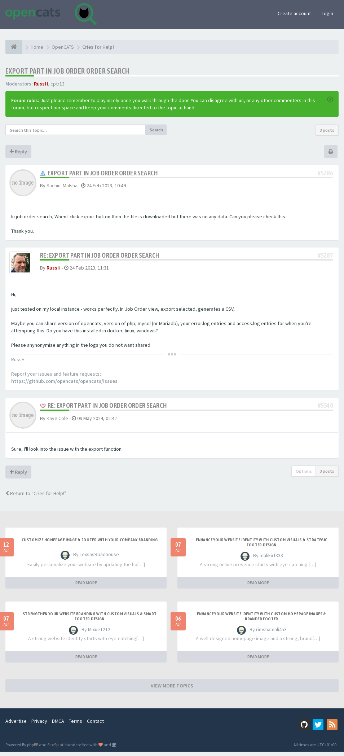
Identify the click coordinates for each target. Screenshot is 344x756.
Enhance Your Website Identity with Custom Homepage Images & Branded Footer (261, 621)
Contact (95, 725)
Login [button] (327, 13)
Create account (294, 13)
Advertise (16, 725)
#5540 (325, 410)
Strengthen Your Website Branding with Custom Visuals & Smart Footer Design (90, 621)
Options (304, 475)
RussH (41, 83)
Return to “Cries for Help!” (35, 497)
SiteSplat (55, 749)
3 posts (327, 130)
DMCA (58, 725)
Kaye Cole (57, 422)
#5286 (325, 173)
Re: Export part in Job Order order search (99, 255)
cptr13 (57, 83)
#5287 (325, 255)
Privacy (39, 725)
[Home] (13, 47)
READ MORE (86, 587)
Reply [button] (18, 151)
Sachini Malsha (62, 185)
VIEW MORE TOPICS (172, 690)
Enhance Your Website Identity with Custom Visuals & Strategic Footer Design (261, 547)
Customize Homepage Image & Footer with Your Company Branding (90, 544)
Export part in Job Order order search (67, 71)
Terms (75, 725)
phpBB (32, 749)
